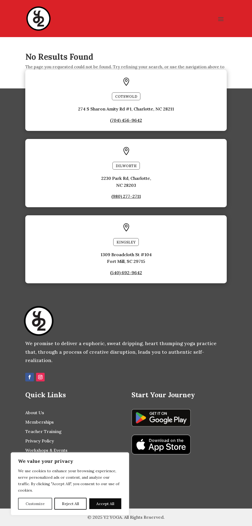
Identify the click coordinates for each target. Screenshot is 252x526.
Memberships (39, 422)
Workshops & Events (46, 450)
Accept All (105, 503)
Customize (35, 503)
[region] (70, 483)
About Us (34, 412)
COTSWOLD (126, 96)
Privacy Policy (39, 440)
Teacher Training (43, 431)
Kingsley (126, 242)
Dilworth (126, 166)
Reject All (70, 503)
